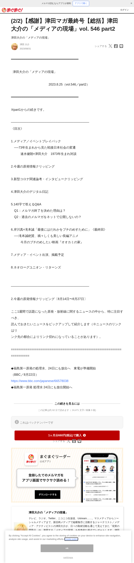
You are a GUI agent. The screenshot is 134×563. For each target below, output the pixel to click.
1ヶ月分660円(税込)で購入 (67, 435)
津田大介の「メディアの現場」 (30, 37)
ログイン (124, 10)
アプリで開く (81, 3)
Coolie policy (71, 542)
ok (67, 551)
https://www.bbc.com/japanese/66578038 (39, 381)
